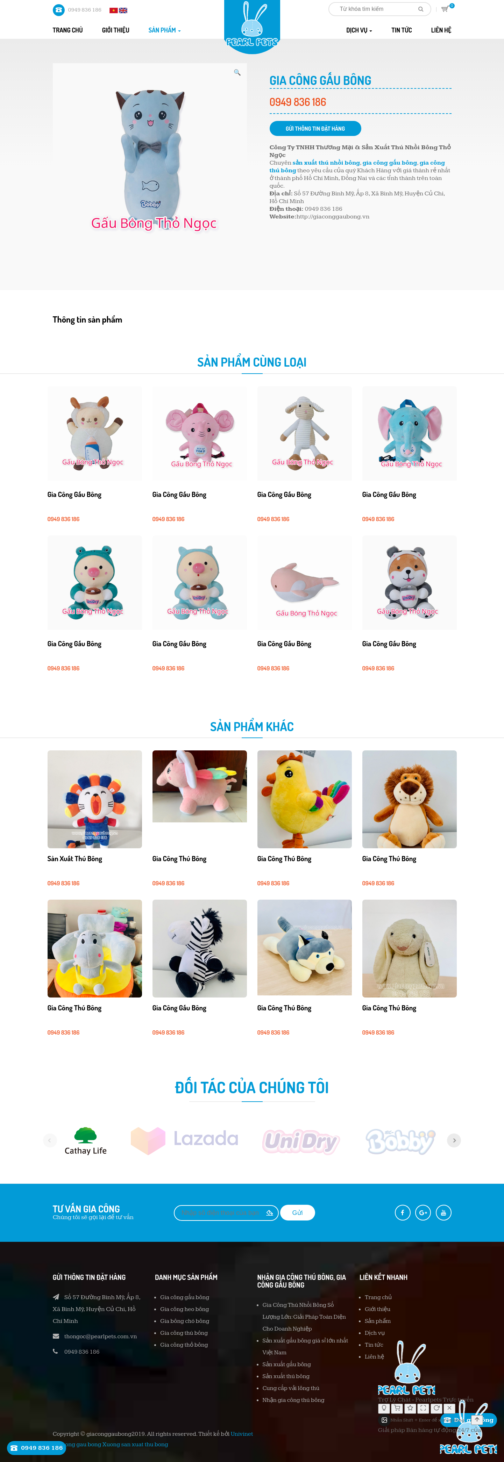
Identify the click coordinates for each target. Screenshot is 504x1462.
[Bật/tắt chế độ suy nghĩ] (384, 1409)
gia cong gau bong (77, 1444)
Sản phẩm (165, 30)
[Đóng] (449, 1409)
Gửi (297, 1212)
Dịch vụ (359, 30)
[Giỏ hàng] (397, 1409)
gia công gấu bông (396, 163)
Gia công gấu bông (79, 493)
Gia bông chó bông (186, 1321)
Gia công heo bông (186, 1309)
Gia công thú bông (184, 857)
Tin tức (401, 30)
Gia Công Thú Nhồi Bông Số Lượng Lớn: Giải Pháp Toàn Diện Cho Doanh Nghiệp (301, 1316)
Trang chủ (68, 30)
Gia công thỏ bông (185, 1344)
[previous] (42, 1140)
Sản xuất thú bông (80, 857)
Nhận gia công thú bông (296, 1400)
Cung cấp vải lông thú (293, 1388)
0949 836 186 (84, 10)
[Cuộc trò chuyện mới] (436, 1409)
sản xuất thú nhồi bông (329, 163)
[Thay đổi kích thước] (423, 1409)
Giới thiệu (115, 30)
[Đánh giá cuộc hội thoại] (410, 1409)
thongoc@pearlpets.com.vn (103, 1336)
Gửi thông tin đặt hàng (322, 129)
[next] (462, 1140)
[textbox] (431, 1420)
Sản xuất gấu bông (289, 1364)
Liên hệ (441, 30)
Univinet (242, 1434)
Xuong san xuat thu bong (135, 1444)
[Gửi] (477, 1420)
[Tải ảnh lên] (384, 1420)
